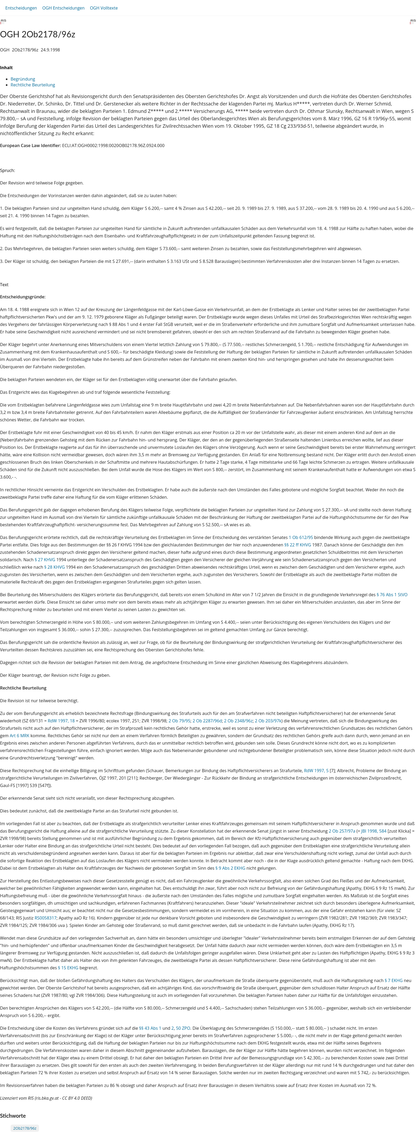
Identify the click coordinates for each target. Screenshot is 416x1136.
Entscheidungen (21, 8)
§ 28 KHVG (54, 567)
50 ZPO (183, 1028)
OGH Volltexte (104, 8)
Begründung (23, 79)
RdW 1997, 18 (61, 721)
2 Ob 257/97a (342, 831)
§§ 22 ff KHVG (297, 545)
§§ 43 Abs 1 (150, 1028)
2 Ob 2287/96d (207, 721)
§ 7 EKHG (394, 980)
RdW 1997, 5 (316, 770)
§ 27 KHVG (45, 560)
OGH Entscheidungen (63, 8)
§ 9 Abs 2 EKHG (230, 868)
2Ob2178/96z (24, 1128)
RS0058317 (45, 918)
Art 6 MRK (19, 736)
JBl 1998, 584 (374, 831)
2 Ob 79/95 (179, 721)
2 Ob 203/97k (268, 721)
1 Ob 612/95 (301, 537)
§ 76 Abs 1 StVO (392, 595)
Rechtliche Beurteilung (33, 85)
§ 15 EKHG (68, 968)
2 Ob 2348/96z (238, 721)
